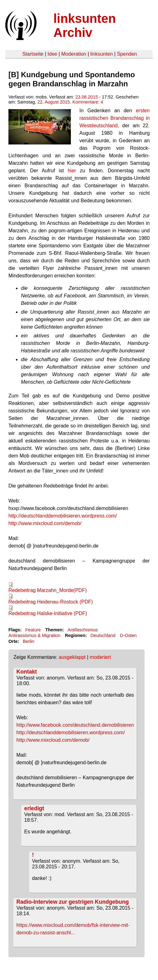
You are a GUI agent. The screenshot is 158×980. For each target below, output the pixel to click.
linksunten (101, 54)
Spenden (127, 54)
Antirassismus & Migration (34, 635)
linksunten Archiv (84, 25)
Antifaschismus (82, 629)
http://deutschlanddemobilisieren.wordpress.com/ (62, 515)
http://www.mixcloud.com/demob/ (44, 523)
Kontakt (27, 672)
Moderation (73, 54)
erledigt (34, 808)
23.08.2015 (86, 96)
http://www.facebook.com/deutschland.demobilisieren (75, 725)
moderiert (100, 657)
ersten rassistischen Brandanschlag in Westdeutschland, (114, 118)
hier (74, 170)
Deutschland (103, 635)
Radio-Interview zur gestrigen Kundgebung (73, 902)
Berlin (28, 641)
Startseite (32, 54)
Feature (33, 629)
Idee (52, 54)
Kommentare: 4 (87, 101)
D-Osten (128, 635)
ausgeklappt (72, 657)
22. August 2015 (53, 101)
